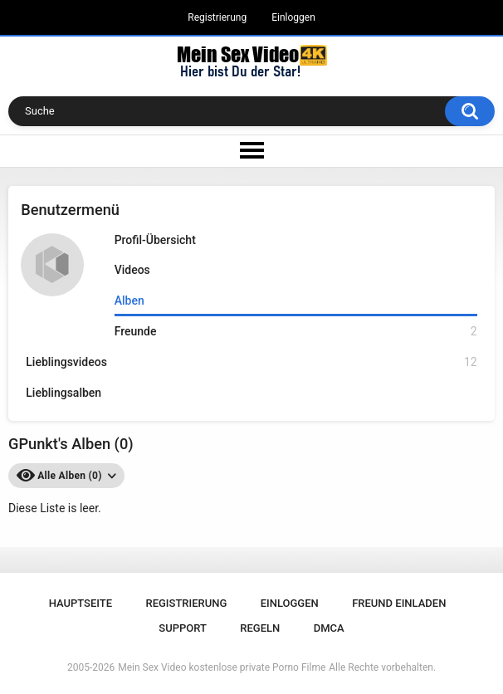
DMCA (329, 628)
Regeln (260, 628)
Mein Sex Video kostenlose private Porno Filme (221, 667)
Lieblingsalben (63, 392)
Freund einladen (399, 603)
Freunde (296, 332)
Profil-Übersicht (155, 240)
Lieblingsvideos (251, 362)
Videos (132, 269)
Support (183, 628)
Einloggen (293, 17)
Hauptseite (80, 603)
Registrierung (217, 17)
